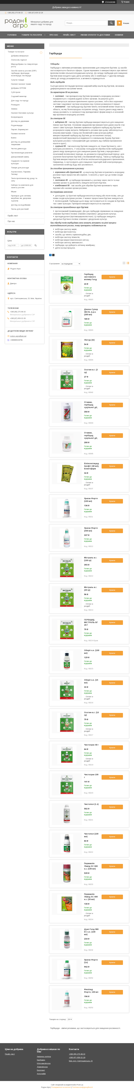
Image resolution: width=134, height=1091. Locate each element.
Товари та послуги (31, 35)
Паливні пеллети (18, 134)
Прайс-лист (69, 35)
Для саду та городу (19, 101)
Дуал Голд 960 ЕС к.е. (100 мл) (91, 932)
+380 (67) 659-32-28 (77, 1057)
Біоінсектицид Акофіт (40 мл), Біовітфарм (91, 466)
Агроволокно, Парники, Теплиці (21, 173)
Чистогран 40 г (91, 745)
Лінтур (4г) (89, 340)
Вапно (13, 138)
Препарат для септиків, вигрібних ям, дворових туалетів (21, 198)
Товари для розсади (20, 168)
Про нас (53, 35)
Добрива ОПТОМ (18, 88)
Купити (112, 277)
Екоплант (41, 1070)
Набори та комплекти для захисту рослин (22, 186)
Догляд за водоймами (20, 205)
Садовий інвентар (19, 96)
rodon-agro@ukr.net (18, 336)
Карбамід (41, 1060)
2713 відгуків (110, 2)
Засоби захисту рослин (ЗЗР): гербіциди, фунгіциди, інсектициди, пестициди (24, 73)
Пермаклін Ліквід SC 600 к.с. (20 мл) (91, 896)
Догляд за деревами (20, 121)
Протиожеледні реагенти (21, 153)
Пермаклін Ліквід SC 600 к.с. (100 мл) (91, 866)
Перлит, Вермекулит (19, 129)
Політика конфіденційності (82, 1087)
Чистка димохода (18, 149)
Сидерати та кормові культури (20, 162)
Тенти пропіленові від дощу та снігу (24, 179)
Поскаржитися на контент (61, 1087)
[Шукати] (111, 23)
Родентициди (16, 125)
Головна (12, 35)
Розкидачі (15, 105)
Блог (10, 42)
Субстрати (15, 92)
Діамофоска (42, 1067)
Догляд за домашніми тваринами (20, 143)
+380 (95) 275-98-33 (77, 1054)
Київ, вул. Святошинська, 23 (81, 1061)
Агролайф (41, 1074)
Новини (119, 35)
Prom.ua (80, 1085)
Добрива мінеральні (19, 56)
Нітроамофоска (43, 1063)
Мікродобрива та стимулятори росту (24, 65)
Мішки (13, 192)
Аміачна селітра (44, 1056)
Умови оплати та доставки (95, 35)
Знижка (14, 109)
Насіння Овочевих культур (22, 113)
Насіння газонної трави (21, 84)
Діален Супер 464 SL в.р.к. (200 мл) (91, 312)
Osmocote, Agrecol (19, 60)
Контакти (23, 42)
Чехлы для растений (20, 209)
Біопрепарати (17, 117)
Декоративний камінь (20, 157)
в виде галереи (124, 264)
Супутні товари (17, 80)
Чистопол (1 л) (91, 804)
